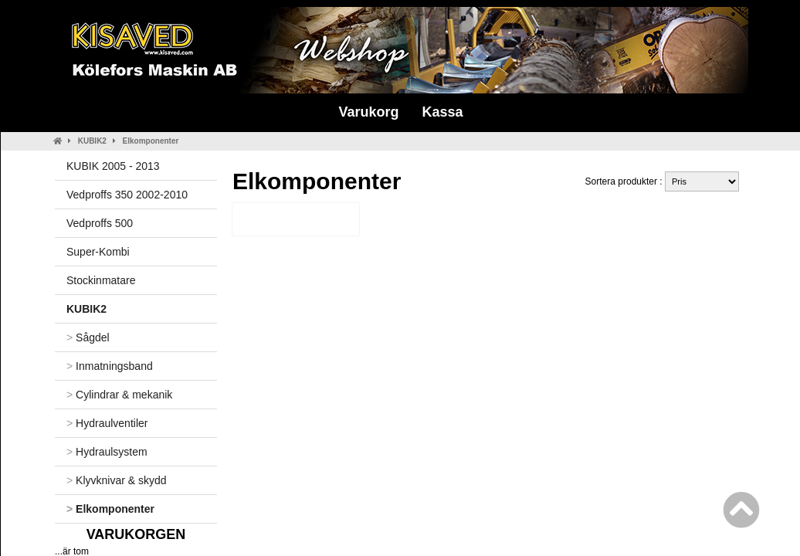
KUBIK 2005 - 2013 (113, 166)
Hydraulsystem (106, 452)
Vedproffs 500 (99, 223)
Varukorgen (136, 534)
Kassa (442, 112)
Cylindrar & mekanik (119, 394)
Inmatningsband (109, 366)
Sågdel (88, 337)
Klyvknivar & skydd (116, 480)
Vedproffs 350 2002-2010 (127, 194)
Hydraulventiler (106, 423)
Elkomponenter (151, 141)
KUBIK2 (92, 141)
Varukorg (368, 112)
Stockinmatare (100, 280)
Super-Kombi (98, 252)
